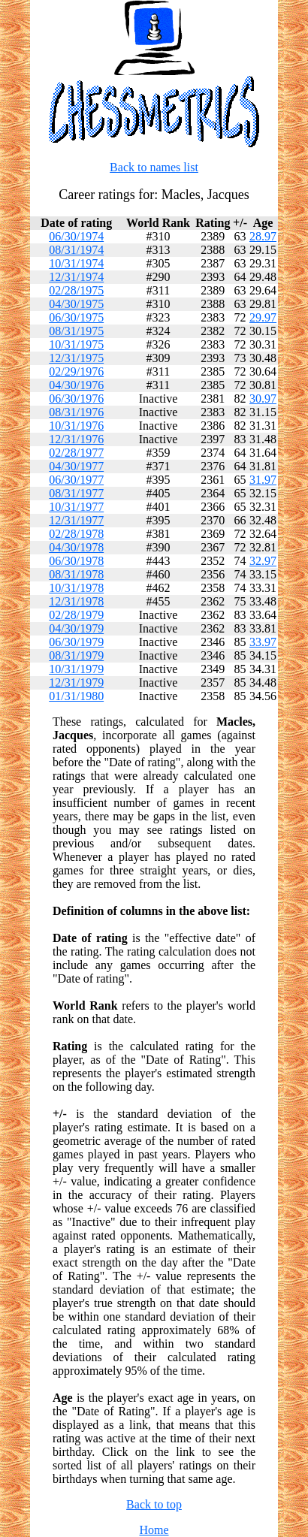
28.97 (262, 236)
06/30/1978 (76, 560)
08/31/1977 (76, 493)
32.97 (262, 560)
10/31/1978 (76, 587)
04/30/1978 (76, 547)
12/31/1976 (76, 439)
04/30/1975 (76, 303)
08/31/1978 (76, 574)
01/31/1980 (76, 696)
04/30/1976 (76, 385)
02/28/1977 (76, 452)
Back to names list (154, 167)
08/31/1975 (76, 331)
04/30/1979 (76, 628)
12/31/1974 (76, 276)
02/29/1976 (76, 371)
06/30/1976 (76, 398)
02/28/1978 (76, 533)
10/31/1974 (76, 263)
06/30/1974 (76, 236)
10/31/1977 (76, 506)
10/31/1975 (76, 344)
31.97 (262, 479)
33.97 (262, 642)
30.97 (262, 398)
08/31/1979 (76, 655)
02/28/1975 (76, 290)
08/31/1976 (76, 412)
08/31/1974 (76, 249)
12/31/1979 (76, 682)
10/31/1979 (76, 669)
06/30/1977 (76, 479)
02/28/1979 (76, 614)
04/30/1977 (76, 466)
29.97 (262, 317)
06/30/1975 (76, 317)
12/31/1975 (76, 358)
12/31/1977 (76, 520)
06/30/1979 (76, 642)
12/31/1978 (76, 601)
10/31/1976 (76, 425)
